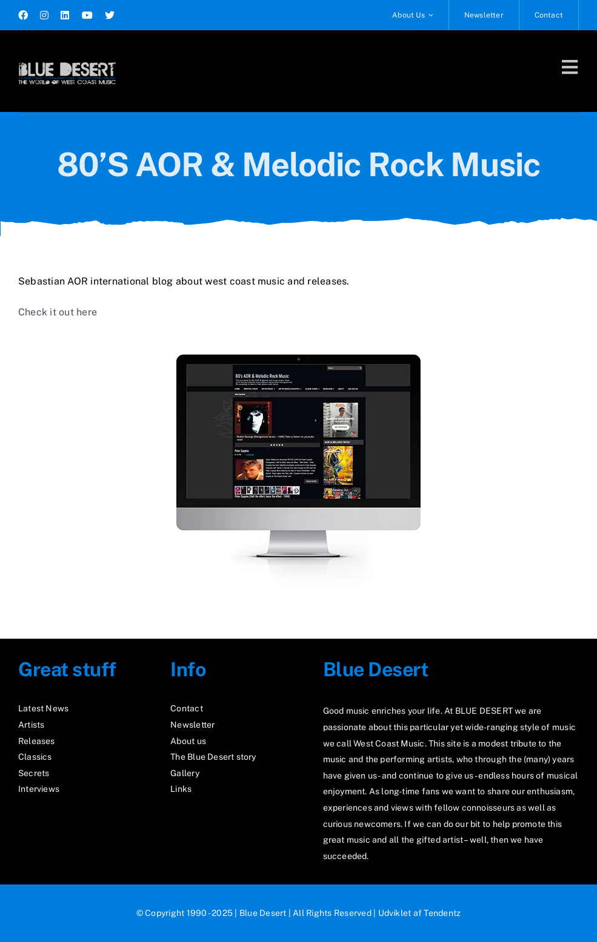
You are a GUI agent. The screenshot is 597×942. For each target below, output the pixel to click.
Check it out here (57, 312)
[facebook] (23, 15)
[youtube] (87, 15)
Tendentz (442, 913)
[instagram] (44, 15)
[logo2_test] (67, 59)
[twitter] (110, 15)
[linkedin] (65, 15)
